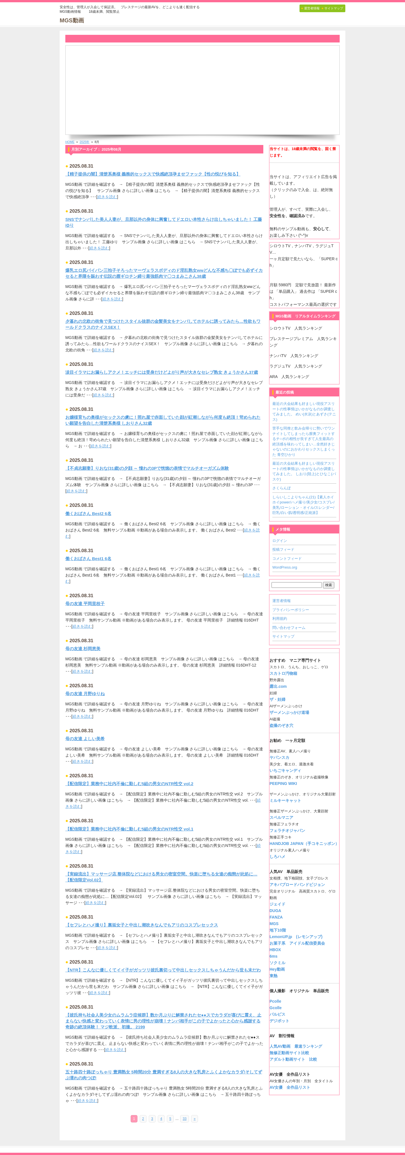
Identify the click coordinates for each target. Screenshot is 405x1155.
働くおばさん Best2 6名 (88, 513)
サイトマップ (283, 636)
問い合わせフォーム (288, 627)
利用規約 (279, 618)
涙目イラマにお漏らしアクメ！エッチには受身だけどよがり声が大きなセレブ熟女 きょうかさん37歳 (161, 372)
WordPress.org (284, 567)
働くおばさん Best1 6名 (88, 558)
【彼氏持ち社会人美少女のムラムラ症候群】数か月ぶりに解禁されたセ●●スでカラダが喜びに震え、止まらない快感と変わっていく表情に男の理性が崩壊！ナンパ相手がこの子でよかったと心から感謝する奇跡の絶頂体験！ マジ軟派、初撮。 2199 (163, 1021)
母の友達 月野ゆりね (85, 693)
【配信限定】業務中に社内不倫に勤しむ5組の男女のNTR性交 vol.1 (129, 829)
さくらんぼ (281, 488)
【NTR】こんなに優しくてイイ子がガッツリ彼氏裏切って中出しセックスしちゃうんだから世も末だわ (163, 970)
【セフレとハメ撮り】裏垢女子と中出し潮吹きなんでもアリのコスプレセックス (141, 925)
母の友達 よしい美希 (85, 738)
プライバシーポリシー (290, 610)
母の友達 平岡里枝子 (85, 603)
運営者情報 (281, 601)
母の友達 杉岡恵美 (82, 648)
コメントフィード (287, 558)
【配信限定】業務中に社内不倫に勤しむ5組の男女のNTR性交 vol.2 (129, 783)
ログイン (279, 541)
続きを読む (107, 197)
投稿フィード (283, 549)
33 (184, 1119)
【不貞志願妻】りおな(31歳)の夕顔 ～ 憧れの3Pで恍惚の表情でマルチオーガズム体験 (147, 468)
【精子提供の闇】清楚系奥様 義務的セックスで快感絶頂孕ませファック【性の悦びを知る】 (152, 174)
